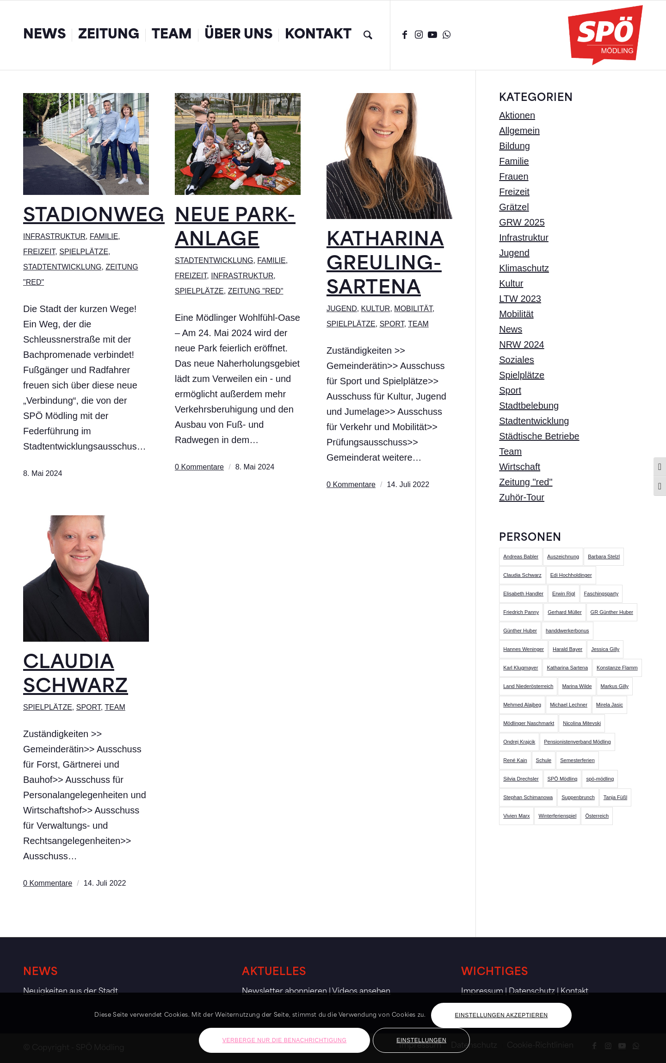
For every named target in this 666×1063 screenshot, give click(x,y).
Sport (392, 324)
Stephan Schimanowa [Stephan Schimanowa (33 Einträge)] (528, 797)
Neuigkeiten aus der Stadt (70, 991)
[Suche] (368, 35)
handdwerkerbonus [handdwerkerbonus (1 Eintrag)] (567, 630)
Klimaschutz (524, 268)
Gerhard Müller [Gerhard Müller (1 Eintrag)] (564, 612)
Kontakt (574, 991)
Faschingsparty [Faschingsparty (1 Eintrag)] (601, 593)
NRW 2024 (521, 344)
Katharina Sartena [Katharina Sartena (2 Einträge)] (567, 667)
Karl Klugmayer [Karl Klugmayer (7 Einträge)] (520, 667)
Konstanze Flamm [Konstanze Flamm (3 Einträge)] (617, 667)
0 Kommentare (199, 467)
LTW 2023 (520, 299)
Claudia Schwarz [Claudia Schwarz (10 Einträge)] (522, 575)
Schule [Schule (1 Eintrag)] (544, 760)
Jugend (342, 309)
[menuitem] (44, 35)
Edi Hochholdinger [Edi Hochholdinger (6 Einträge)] (571, 575)
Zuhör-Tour (521, 497)
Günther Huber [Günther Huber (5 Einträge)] (520, 630)
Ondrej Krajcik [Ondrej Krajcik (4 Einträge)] (519, 741)
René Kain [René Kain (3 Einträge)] (515, 760)
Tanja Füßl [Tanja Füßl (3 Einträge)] (615, 797)
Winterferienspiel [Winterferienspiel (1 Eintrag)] (557, 816)
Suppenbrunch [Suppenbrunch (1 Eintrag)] (578, 797)
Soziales (516, 360)
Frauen (513, 176)
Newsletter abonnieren (284, 991)
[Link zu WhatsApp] (446, 35)
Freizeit (39, 252)
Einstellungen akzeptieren (501, 1015)
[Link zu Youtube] (432, 35)
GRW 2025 (522, 222)
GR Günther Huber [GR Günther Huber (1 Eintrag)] (612, 612)
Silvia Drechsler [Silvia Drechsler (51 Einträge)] (520, 779)
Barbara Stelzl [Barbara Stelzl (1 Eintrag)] (604, 556)
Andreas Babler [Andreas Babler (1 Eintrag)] (520, 556)
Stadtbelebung (529, 405)
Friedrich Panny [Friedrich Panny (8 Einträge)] (521, 612)
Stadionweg (94, 216)
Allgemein (519, 130)
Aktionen (517, 115)
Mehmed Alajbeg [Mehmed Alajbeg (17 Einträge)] (522, 704)
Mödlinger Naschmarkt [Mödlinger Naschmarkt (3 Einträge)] (528, 723)
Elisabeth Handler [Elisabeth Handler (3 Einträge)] (523, 593)
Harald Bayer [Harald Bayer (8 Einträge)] (567, 649)
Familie (104, 236)
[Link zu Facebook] (405, 35)
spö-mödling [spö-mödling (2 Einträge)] (600, 779)
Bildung (514, 146)
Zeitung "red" (256, 291)
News (510, 329)
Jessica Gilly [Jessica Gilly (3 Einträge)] (605, 649)
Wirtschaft (519, 467)
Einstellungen (421, 1040)
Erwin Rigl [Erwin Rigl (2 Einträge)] (563, 593)
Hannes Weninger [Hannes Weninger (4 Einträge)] (523, 649)
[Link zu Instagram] (419, 35)
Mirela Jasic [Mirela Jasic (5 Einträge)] (609, 704)
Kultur (375, 309)
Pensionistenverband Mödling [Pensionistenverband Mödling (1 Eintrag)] (577, 741)
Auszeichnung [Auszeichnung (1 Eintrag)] (563, 556)
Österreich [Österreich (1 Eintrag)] (597, 816)
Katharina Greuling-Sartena (385, 264)
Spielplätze (83, 252)
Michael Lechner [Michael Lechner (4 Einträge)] (568, 704)
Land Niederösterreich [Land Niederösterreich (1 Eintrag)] (528, 686)
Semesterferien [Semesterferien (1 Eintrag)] (577, 760)
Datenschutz (532, 991)
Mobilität (413, 309)
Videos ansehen (361, 991)
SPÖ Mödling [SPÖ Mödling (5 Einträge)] (563, 779)
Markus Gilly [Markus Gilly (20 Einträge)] (615, 686)
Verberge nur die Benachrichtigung (284, 1040)
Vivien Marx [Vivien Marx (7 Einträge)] (516, 816)
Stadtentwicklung (62, 267)
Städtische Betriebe (539, 436)
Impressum (482, 991)
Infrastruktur (54, 236)
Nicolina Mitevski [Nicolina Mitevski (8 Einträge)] (582, 723)
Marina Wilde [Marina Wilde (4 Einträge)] (577, 686)
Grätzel (514, 207)
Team (418, 324)
